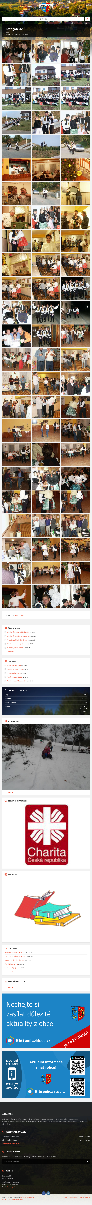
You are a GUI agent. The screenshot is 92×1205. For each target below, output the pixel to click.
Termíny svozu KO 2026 (15, 669)
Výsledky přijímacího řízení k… (15, 952)
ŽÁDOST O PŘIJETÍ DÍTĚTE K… (14, 960)
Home (8, 34)
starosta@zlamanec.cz (14, 1187)
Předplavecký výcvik (12, 968)
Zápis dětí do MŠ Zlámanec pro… (16, 956)
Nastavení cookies (17, 1199)
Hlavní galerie (19, 615)
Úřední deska (73, 1197)
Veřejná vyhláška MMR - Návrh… (17, 640)
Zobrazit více (9, 652)
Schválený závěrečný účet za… (17, 644)
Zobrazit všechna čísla (10, 1144)
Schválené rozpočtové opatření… (18, 636)
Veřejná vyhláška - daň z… (15, 648)
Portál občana (85, 1197)
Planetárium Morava (11, 964)
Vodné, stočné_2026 (14, 665)
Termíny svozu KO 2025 (15, 677)
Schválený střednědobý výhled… (18, 632)
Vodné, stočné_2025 (14, 673)
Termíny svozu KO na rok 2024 (17, 681)
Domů (66, 1197)
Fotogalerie (16, 34)
